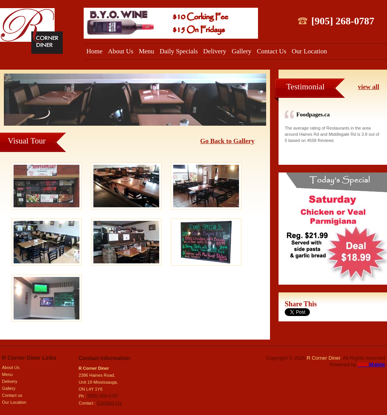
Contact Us (271, 51)
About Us (121, 51)
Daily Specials (179, 51)
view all (368, 87)
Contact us (12, 395)
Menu (146, 51)
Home (94, 51)
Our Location (309, 51)
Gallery (241, 51)
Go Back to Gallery (227, 141)
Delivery (214, 51)
